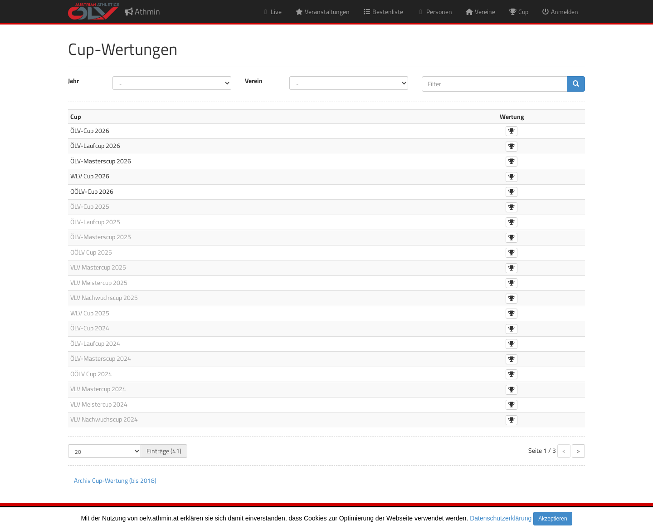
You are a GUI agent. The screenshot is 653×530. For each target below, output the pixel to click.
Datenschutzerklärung (500, 518)
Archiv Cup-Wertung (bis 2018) (115, 480)
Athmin (142, 11)
